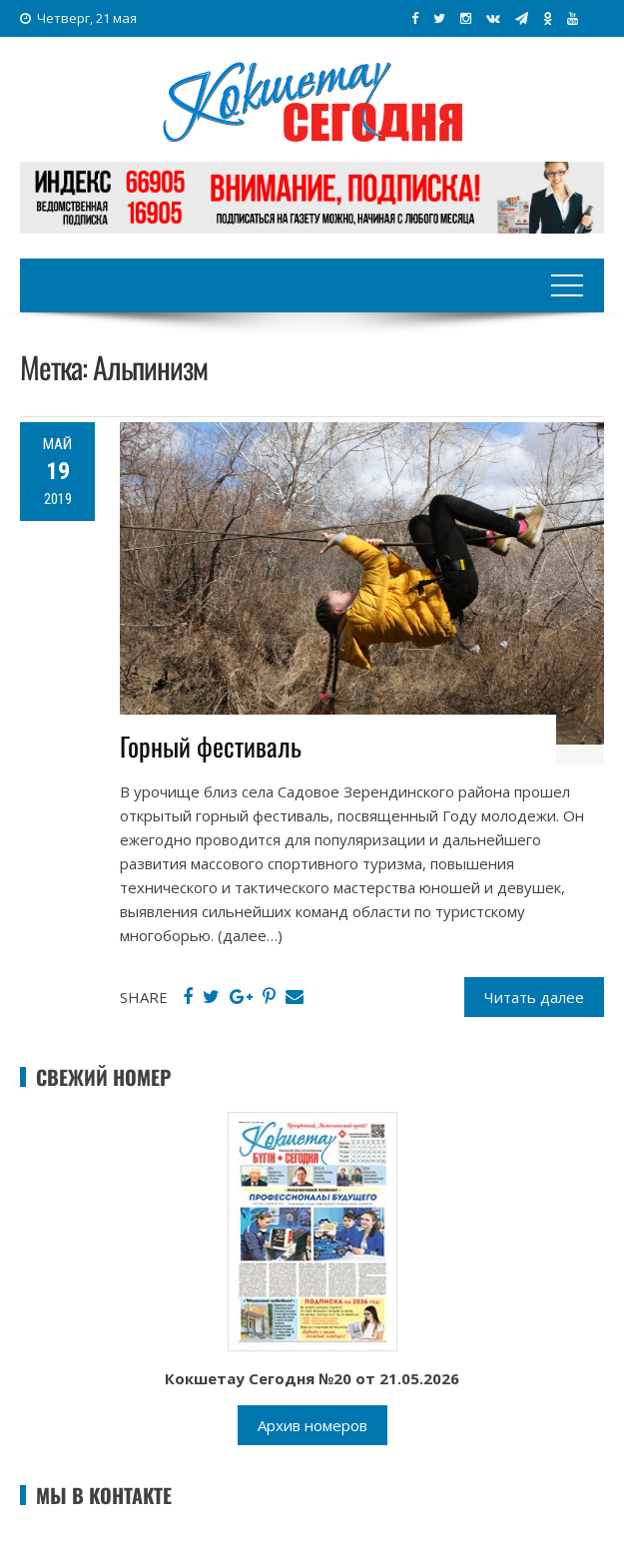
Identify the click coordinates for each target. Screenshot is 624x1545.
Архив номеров (312, 1425)
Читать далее (534, 997)
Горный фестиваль (211, 746)
